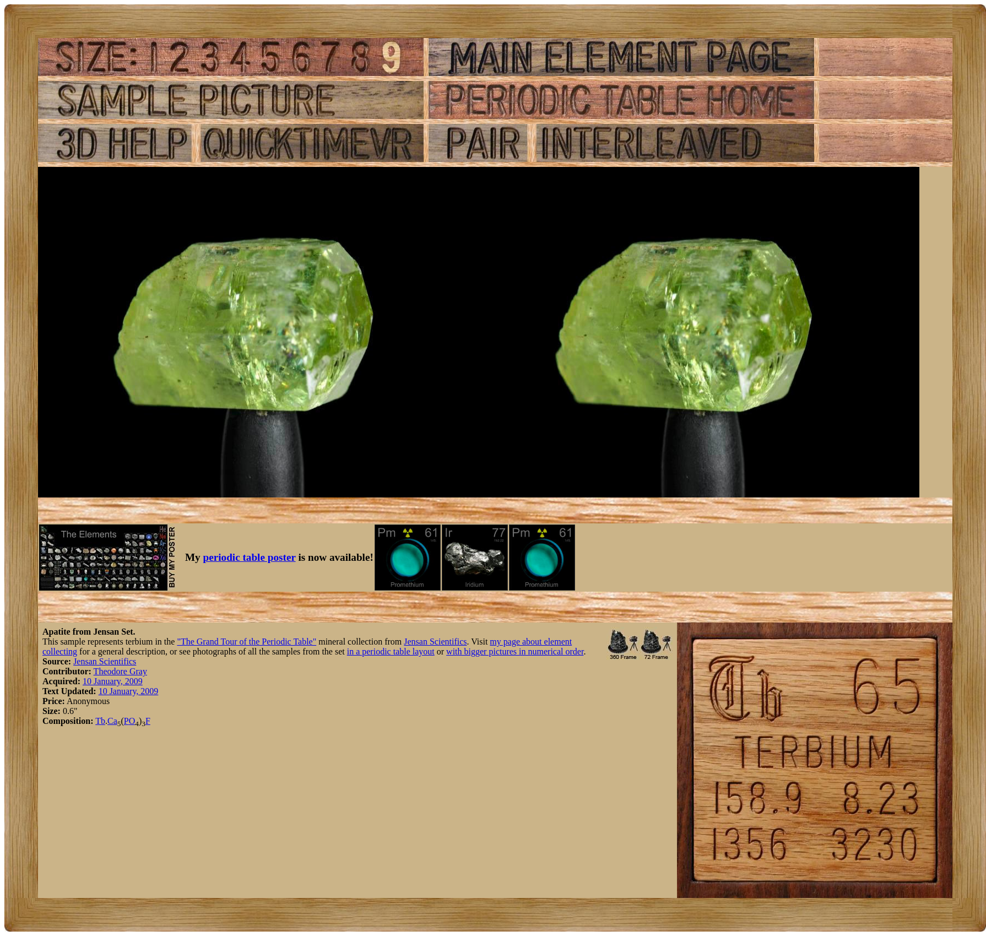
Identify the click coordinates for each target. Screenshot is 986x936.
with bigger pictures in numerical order (514, 651)
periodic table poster (249, 557)
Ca (112, 721)
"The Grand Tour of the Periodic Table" (246, 641)
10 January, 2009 (113, 681)
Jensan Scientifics (435, 641)
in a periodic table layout (391, 651)
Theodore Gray (120, 671)
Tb (100, 721)
